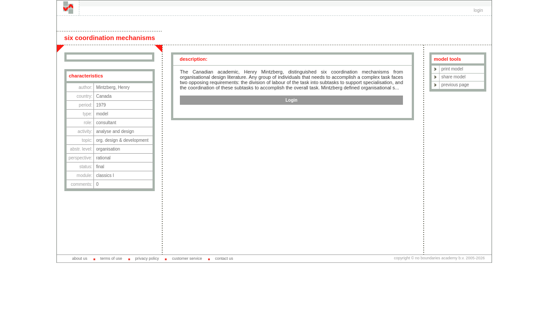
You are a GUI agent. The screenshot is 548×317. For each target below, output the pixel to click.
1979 (101, 105)
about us (79, 258)
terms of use (111, 258)
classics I (105, 175)
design (127, 131)
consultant (106, 122)
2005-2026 (475, 258)
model (102, 113)
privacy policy (147, 258)
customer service (187, 258)
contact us (224, 258)
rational (103, 157)
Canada (104, 96)
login (478, 10)
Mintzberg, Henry (113, 87)
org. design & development (122, 140)
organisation (108, 149)
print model (452, 68)
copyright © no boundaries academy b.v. (430, 258)
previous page (455, 84)
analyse (103, 131)
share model (453, 76)
